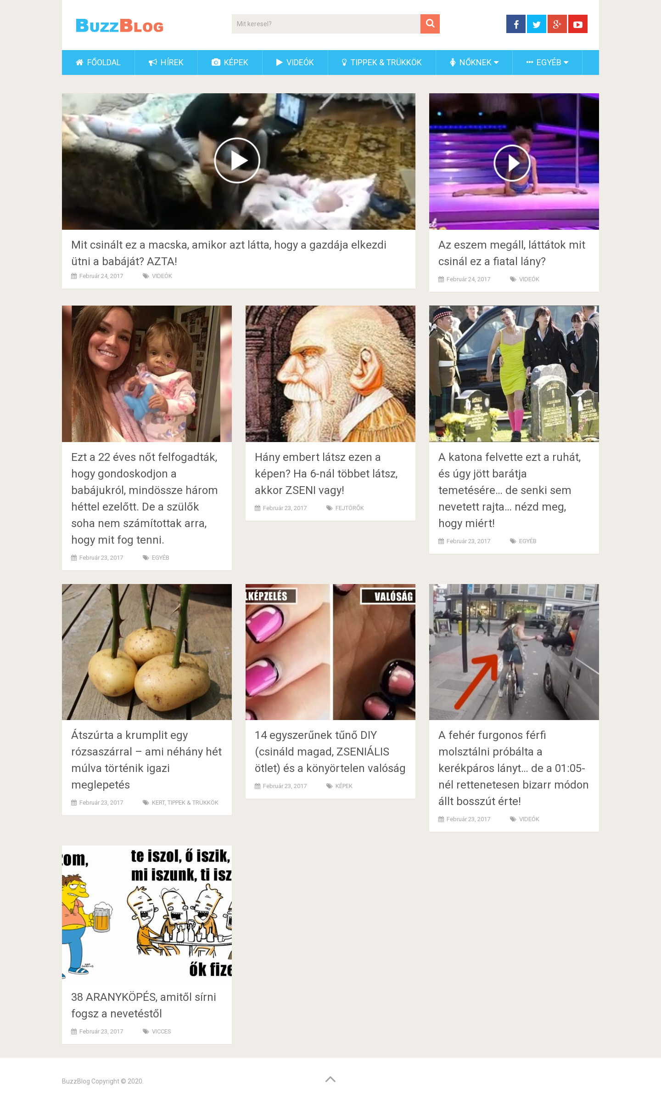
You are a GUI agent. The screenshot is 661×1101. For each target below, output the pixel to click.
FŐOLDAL (98, 62)
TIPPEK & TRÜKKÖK (382, 62)
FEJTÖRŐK (350, 508)
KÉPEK (230, 62)
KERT (158, 802)
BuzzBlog (76, 1081)
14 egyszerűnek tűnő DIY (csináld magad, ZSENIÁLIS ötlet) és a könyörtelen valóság (330, 752)
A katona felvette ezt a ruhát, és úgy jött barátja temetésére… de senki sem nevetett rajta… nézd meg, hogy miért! (509, 490)
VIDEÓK (295, 62)
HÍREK (166, 62)
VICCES (161, 1031)
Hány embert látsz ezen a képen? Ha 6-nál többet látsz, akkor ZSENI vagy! (326, 474)
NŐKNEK (471, 62)
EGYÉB (544, 62)
